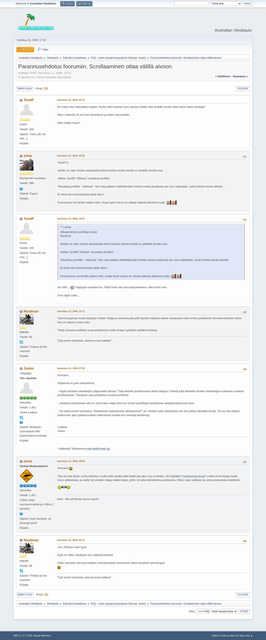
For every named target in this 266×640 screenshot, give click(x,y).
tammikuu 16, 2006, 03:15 (71, 540)
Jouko (141, 57)
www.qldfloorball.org (98, 448)
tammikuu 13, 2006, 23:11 (71, 311)
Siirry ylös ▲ (246, 635)
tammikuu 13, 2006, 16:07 (71, 218)
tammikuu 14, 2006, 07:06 (71, 368)
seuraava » (240, 76)
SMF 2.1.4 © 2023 (22, 635)
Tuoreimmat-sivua (193, 476)
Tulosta (242, 88)
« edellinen (222, 76)
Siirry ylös (24, 594)
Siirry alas (24, 88)
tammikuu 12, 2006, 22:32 (71, 100)
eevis (28, 461)
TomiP (29, 100)
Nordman (31, 311)
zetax (28, 156)
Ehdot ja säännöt (229, 635)
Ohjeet (215, 635)
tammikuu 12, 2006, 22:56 (71, 155)
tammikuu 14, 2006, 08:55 (71, 461)
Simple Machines (42, 635)
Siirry (191, 611)
